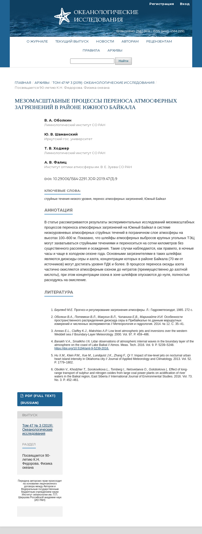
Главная (23, 83)
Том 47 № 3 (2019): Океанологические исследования (104, 83)
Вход (185, 4)
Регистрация (161, 4)
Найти (123, 61)
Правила (91, 50)
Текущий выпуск (72, 41)
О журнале (37, 41)
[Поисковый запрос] (92, 61)
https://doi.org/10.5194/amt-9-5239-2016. (81, 348)
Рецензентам (159, 41)
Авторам (130, 41)
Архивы (115, 50)
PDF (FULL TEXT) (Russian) (38, 399)
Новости (105, 41)
